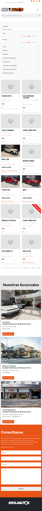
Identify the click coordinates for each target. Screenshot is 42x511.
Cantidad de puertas (9, 58)
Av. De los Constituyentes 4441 (9, 170)
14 (38, 268)
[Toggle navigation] (38, 9)
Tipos (4, 47)
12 (32, 268)
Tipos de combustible (10, 65)
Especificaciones (8, 73)
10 (27, 268)
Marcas (5, 50)
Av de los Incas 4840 (7, 201)
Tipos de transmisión (9, 69)
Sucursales (6, 62)
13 (35, 268)
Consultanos (8, 334)
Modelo (5, 54)
